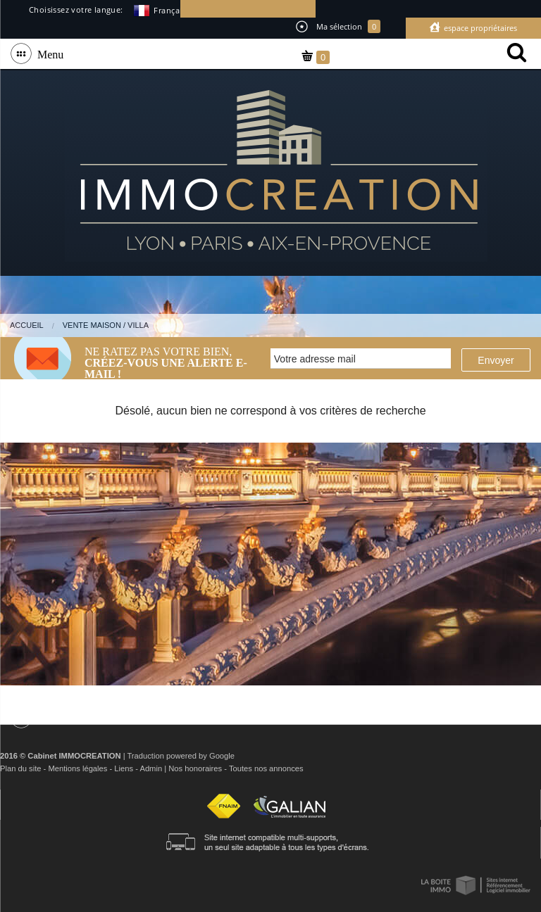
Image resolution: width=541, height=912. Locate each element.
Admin (150, 768)
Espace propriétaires (479, 28)
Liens (123, 768)
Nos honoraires (195, 768)
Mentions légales (77, 768)
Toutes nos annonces (266, 768)
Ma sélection (338, 26)
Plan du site (20, 768)
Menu (47, 53)
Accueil (27, 325)
